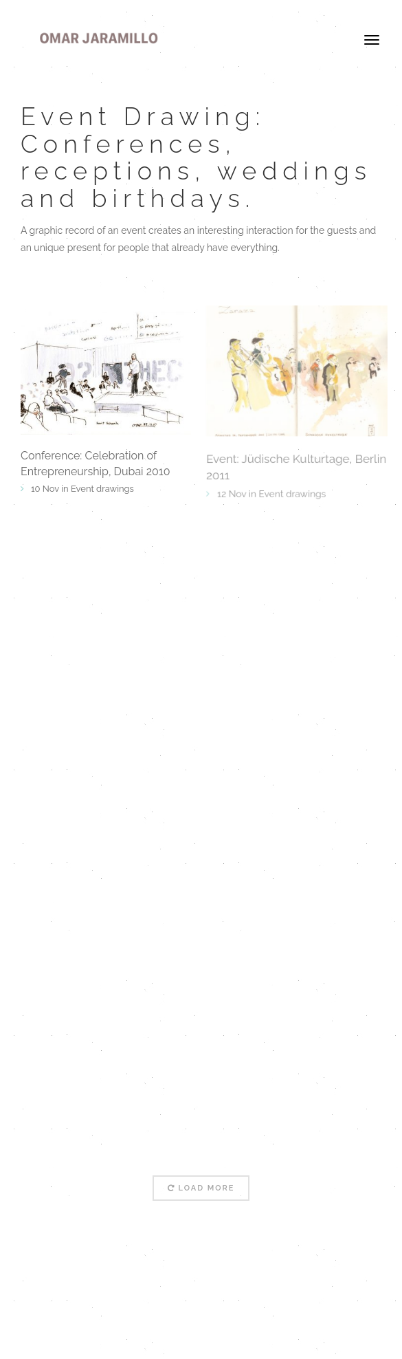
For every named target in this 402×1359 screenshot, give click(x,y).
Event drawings (102, 488)
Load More (201, 1188)
